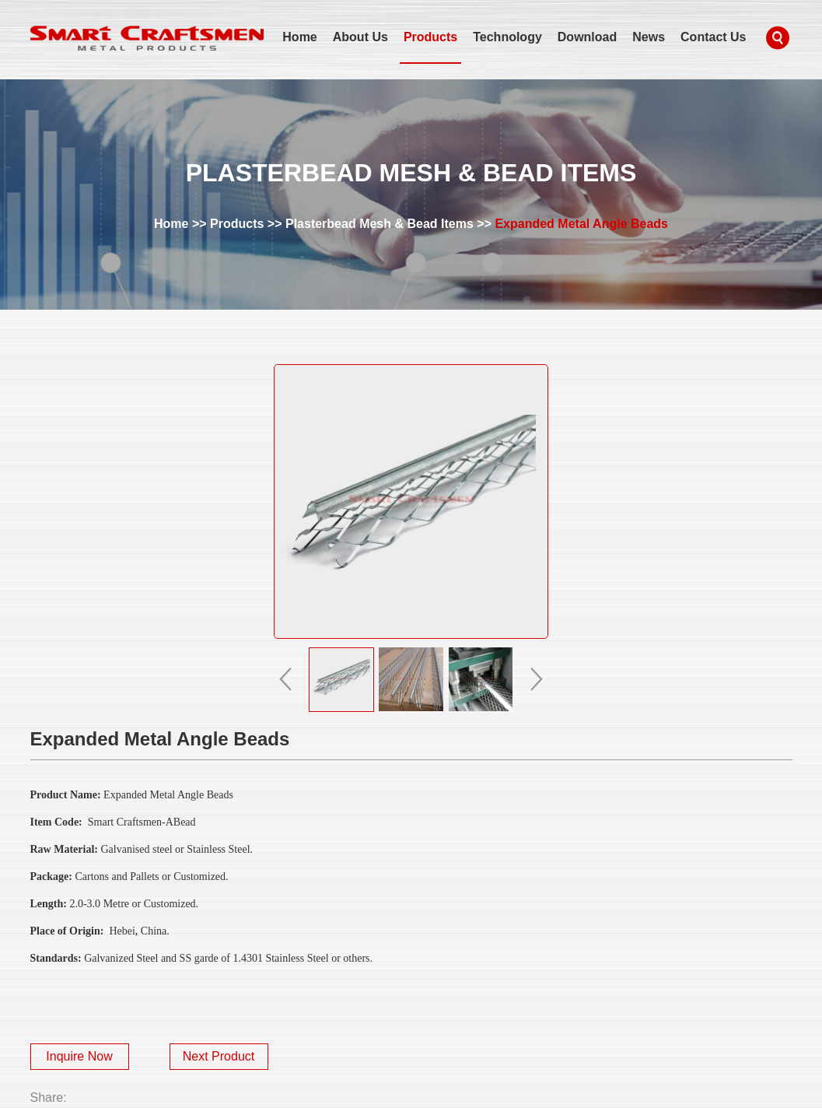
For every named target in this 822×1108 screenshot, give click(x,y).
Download (587, 37)
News (648, 37)
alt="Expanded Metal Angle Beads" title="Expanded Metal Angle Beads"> (411, 501)
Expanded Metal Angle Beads (581, 223)
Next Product (218, 1056)
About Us (360, 37)
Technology (507, 37)
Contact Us (713, 37)
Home (299, 37)
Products (430, 37)
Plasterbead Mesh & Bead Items (379, 223)
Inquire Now (79, 1056)
